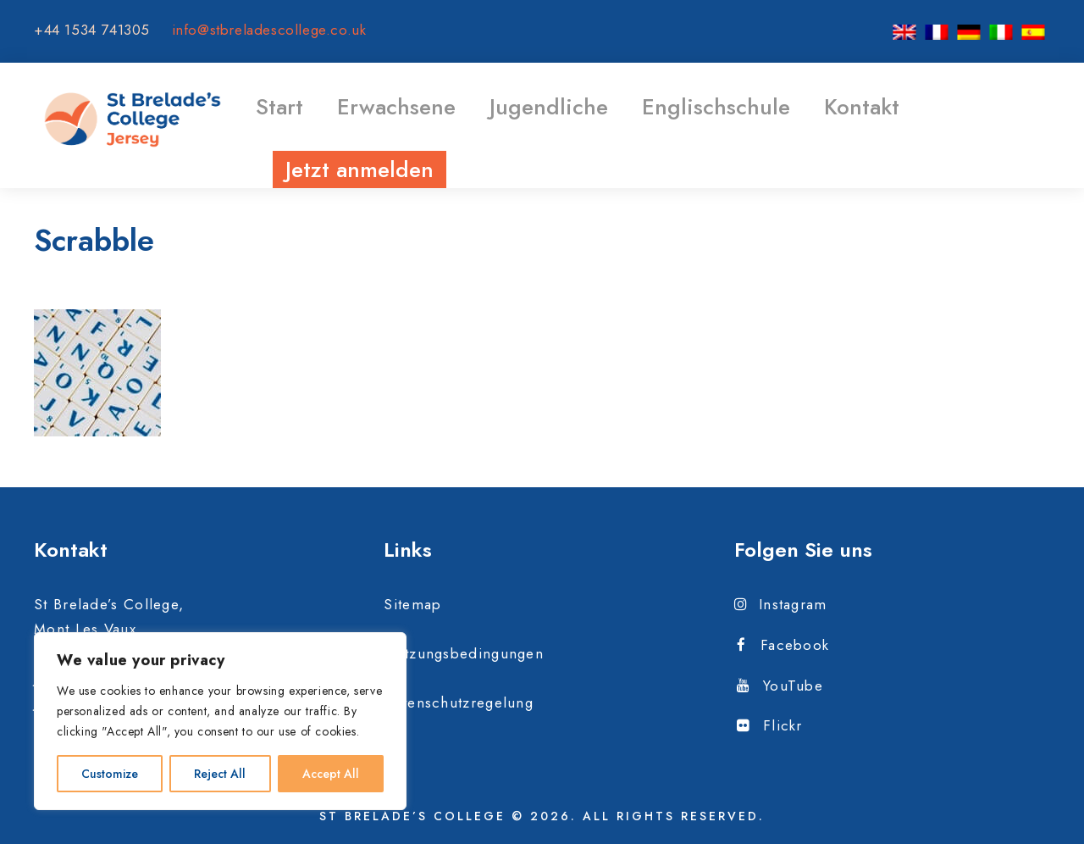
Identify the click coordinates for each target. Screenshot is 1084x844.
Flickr (770, 725)
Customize (109, 773)
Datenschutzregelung (459, 702)
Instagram (780, 604)
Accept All (330, 773)
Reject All (220, 773)
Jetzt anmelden (359, 169)
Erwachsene (396, 107)
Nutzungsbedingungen (464, 653)
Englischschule (716, 107)
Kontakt (861, 107)
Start (279, 107)
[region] (220, 721)
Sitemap (412, 604)
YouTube (780, 685)
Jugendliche (548, 107)
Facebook (783, 645)
